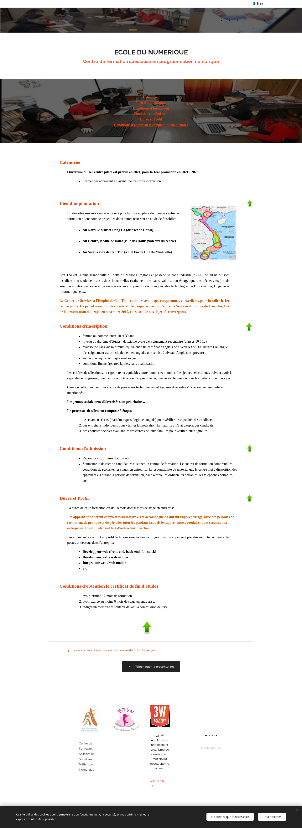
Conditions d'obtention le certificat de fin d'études (151, 125)
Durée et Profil (151, 119)
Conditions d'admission (151, 114)
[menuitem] (213, 20)
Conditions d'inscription (151, 108)
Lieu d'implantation (151, 103)
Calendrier (151, 97)
